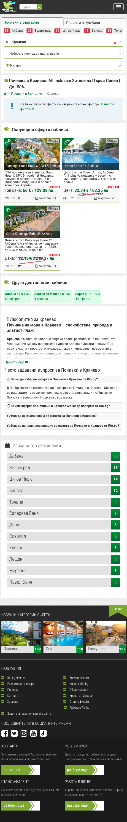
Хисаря (64, 547)
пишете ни (12, 770)
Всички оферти (76, 678)
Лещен (64, 559)
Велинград (43, 31)
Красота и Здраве (77, 696)
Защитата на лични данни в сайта (26, 714)
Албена (17, 31)
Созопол (64, 536)
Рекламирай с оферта (18, 684)
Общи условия (75, 690)
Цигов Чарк (71, 31)
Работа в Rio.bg (77, 708)
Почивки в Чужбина (83, 23)
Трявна (119, 31)
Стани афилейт (76, 702)
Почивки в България (21, 22)
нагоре (118, 609)
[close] (114, 43)
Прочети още (16, 362)
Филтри (63, 65)
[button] (118, 6)
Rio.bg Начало (13, 678)
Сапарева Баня (64, 513)
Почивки (10, 690)
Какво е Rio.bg (75, 684)
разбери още (77, 770)
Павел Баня (64, 582)
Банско (97, 31)
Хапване (9, 702)
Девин (64, 524)
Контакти (10, 696)
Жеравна (64, 570)
